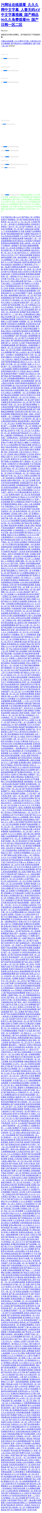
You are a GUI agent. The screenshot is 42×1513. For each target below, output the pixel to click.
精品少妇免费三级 (8, 318)
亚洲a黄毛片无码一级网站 (24, 1247)
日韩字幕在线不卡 (12, 1169)
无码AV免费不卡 (32, 664)
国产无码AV (5, 775)
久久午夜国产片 (15, 754)
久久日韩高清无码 (23, 700)
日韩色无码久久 (7, 1053)
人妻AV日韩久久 (25, 453)
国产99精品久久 (20, 875)
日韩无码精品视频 (30, 330)
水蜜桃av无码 (14, 1447)
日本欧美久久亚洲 (18, 1029)
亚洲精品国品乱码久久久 (24, 605)
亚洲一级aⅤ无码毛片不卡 (21, 631)
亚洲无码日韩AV (7, 1340)
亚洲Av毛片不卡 (25, 923)
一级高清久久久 (24, 1368)
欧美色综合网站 (27, 799)
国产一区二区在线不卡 (12, 953)
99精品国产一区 (30, 239)
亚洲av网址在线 (15, 1226)
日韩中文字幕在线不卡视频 (29, 1025)
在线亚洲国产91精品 (19, 951)
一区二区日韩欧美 (29, 1459)
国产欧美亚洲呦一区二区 (17, 306)
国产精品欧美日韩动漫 (29, 901)
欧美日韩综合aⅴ (18, 242)
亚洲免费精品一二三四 (26, 719)
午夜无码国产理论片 (15, 1501)
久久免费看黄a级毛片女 (10, 1096)
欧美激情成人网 (32, 598)
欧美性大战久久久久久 (12, 1214)
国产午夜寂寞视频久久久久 (18, 1266)
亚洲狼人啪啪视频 (12, 1274)
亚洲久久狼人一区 (24, 856)
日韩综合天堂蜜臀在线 (25, 792)
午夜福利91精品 (11, 1259)
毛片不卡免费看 (20, 458)
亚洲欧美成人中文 (32, 778)
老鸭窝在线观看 (22, 529)
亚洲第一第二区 (11, 842)
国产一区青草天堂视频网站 (19, 854)
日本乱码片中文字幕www (16, 863)
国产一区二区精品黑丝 (12, 368)
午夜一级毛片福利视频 (21, 621)
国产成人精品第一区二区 (15, 1508)
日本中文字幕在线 (32, 1221)
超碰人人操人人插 (25, 505)
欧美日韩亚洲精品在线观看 (18, 1257)
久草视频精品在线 (31, 1089)
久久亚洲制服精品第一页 (19, 1188)
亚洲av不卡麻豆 (7, 443)
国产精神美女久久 (28, 638)
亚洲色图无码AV (24, 851)
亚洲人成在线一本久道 (29, 244)
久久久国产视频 (32, 1238)
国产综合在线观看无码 (10, 685)
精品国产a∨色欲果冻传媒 (30, 441)
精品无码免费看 (7, 1100)
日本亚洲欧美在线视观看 (22, 745)
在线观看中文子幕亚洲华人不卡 (25, 266)
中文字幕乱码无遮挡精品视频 (17, 545)
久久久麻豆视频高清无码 (15, 1051)
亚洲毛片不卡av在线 (19, 460)
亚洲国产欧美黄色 (25, 823)
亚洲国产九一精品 (8, 792)
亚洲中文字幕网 (11, 1025)
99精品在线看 (34, 439)
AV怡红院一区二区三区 (12, 977)
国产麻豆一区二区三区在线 (19, 1198)
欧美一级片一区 (14, 797)
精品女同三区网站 (24, 1478)
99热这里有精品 (11, 448)
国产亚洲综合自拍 (12, 1145)
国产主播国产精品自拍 (29, 235)
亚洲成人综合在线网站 (25, 1463)
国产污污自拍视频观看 (14, 1314)
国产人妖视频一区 (33, 470)
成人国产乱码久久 (21, 254)
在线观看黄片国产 (22, 356)
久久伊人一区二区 (19, 1065)
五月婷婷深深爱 (20, 984)
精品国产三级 (23, 1328)
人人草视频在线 (30, 636)
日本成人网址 (29, 526)
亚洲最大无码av (30, 1110)
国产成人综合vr (27, 963)
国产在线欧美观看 (18, 1105)
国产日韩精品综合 (25, 1219)
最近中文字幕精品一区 (29, 1447)
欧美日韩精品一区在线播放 (27, 1001)
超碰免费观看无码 (27, 972)
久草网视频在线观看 (26, 1304)
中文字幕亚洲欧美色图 (18, 707)
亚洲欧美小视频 (13, 562)
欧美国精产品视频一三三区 (21, 794)
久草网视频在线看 (8, 1153)
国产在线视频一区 (33, 1245)
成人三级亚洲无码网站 (20, 1086)
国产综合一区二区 (14, 998)
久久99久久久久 (24, 806)
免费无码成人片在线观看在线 (26, 1100)
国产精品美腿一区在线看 (11, 655)
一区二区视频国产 (14, 417)
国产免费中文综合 (23, 1454)
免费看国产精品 (7, 934)
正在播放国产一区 (16, 1034)
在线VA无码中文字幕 (26, 273)
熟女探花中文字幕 (26, 842)
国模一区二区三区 (27, 562)
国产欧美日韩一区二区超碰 (29, 932)
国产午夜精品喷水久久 (14, 1494)
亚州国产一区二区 (14, 1174)
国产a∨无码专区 (21, 1387)
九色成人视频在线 (31, 289)
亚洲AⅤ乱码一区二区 (20, 1022)
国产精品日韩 (26, 524)
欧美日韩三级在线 (21, 766)
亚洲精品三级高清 (14, 1098)
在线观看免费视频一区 (21, 548)
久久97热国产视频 (14, 859)
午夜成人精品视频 (30, 1067)
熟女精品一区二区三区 (21, 301)
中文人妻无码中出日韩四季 (25, 733)
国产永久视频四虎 (14, 1511)
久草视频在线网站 (14, 1333)
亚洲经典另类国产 (10, 375)
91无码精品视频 (23, 569)
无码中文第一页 (25, 572)
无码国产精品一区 (25, 590)
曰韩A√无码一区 (24, 515)
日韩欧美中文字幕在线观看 (18, 465)
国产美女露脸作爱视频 (24, 1371)
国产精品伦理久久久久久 (26, 1195)
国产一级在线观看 (32, 429)
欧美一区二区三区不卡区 (15, 1290)
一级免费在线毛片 (21, 749)
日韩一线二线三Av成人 (18, 519)
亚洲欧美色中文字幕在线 (13, 1278)
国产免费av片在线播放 (10, 462)
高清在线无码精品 (12, 1276)
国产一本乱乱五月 (26, 709)
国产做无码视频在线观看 (24, 586)
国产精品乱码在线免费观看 (14, 994)
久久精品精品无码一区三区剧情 (23, 877)
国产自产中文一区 (18, 847)
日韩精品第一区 (7, 1041)
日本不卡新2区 (29, 1164)
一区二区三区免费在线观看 (14, 1283)
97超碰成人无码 (7, 586)
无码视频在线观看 (8, 346)
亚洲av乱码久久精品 (19, 1179)
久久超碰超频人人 (19, 531)
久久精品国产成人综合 (14, 1376)
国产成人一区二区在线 (10, 666)
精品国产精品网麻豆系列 (28, 728)
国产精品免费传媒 (31, 946)
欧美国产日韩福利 (33, 242)
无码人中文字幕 (18, 1373)
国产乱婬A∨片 (16, 1200)
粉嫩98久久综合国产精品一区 (17, 358)
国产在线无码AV (7, 1387)
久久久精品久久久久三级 (28, 1364)
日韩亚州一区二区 (8, 512)
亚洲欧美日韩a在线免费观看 (23, 870)
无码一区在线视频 (32, 391)
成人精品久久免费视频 (10, 1224)
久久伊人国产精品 (27, 662)
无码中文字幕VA (7, 472)
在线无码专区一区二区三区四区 (19, 882)
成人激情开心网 (20, 624)
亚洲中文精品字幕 (10, 270)
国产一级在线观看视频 (20, 1383)
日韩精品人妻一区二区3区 (22, 1397)
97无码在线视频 (30, 752)
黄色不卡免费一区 (26, 1259)
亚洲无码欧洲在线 (23, 1432)
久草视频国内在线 (16, 1269)
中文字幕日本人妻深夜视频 (11, 600)
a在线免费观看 (28, 1214)
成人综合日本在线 (19, 387)
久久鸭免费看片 (18, 1473)
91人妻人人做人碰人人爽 (22, 261)
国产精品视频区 (15, 377)
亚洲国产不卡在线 (19, 1129)
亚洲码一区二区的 (26, 965)
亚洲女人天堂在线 (25, 1008)
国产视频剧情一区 (8, 669)
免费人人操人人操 (28, 1359)
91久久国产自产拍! (27, 237)
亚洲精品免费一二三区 (20, 702)
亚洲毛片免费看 (18, 730)
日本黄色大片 (6, 1497)
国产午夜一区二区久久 (14, 477)
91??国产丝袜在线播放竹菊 (23, 1119)
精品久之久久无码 (27, 498)
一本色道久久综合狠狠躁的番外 (25, 557)
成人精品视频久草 (16, 752)
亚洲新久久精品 (29, 1160)
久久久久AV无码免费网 (10, 522)
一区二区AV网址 (13, 1055)
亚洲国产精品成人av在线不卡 (18, 1191)
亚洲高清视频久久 (18, 1300)
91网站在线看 (25, 887)
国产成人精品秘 (20, 1103)
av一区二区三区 (24, 223)
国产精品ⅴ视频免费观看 (29, 247)
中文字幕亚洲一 (34, 531)
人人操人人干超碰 (21, 1449)
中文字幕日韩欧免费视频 (29, 666)
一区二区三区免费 (28, 481)
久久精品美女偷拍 (18, 303)
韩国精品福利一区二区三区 (29, 581)
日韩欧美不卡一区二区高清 (28, 1093)
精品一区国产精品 (12, 1456)
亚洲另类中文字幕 (26, 1468)
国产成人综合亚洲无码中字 (19, 1295)
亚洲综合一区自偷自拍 (31, 998)
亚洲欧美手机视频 (27, 327)
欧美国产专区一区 (18, 588)
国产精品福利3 (22, 1409)
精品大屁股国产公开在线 (24, 455)
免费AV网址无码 (13, 481)
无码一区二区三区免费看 (13, 1212)
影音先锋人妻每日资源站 (27, 1074)
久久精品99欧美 (11, 1492)
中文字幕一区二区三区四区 (16, 365)
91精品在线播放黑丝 (30, 1347)
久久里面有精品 (7, 989)
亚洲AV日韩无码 (19, 598)
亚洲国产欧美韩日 (10, 581)
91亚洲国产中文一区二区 (11, 840)
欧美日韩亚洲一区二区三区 (27, 512)
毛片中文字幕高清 (24, 868)
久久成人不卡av (9, 1074)
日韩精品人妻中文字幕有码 (18, 899)
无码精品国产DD (26, 484)
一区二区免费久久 (23, 1127)
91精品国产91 (12, 809)
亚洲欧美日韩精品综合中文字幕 (23, 1395)
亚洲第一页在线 (14, 915)
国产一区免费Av (7, 356)
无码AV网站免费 (16, 282)
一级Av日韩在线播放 (24, 491)
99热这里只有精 (17, 714)
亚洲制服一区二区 (12, 230)
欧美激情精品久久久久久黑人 (20, 1262)
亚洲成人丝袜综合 (29, 906)
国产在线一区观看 (28, 555)
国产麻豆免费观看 (23, 251)
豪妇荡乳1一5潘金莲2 (17, 1046)
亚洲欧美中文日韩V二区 (30, 1145)
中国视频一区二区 (26, 322)
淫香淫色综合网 (23, 389)
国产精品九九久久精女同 (19, 768)
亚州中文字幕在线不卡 (21, 1115)
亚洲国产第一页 (32, 730)
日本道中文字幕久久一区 (24, 308)
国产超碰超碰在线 (19, 1330)
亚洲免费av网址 (25, 764)
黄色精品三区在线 (29, 1174)
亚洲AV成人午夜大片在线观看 (26, 1390)
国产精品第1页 (13, 574)
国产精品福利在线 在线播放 (20, 861)
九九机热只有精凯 (12, 674)
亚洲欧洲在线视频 (18, 1245)
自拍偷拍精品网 (32, 1176)
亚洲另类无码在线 (8, 1463)
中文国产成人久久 (20, 1081)
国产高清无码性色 (25, 759)
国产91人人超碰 (27, 721)
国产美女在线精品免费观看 (14, 1015)
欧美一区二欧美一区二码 (28, 270)
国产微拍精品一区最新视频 (27, 346)
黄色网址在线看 (24, 1186)
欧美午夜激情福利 (27, 735)
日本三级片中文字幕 (9, 1006)
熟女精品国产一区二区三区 (19, 958)
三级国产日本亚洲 (33, 489)
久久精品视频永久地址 (23, 1041)
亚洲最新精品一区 (26, 1492)
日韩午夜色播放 (34, 652)
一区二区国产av (17, 946)
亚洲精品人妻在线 (10, 1364)
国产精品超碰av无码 (26, 1122)
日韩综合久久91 (17, 1425)
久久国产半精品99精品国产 (29, 344)
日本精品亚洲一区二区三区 (18, 633)
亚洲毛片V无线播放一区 (13, 636)
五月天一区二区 (17, 1321)
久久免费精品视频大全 (28, 574)
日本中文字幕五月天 (28, 396)
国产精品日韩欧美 (26, 927)
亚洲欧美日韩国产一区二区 (14, 1312)
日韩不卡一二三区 (10, 315)
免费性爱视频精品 (33, 1473)
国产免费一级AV (19, 1430)
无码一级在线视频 (12, 771)
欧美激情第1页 (13, 645)
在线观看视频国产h (20, 617)
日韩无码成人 (24, 448)
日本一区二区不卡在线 (31, 1098)
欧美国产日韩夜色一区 (14, 579)
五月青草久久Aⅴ (30, 970)
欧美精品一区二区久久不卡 (14, 1243)
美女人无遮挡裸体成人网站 (29, 315)
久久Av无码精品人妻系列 (17, 1155)
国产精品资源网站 (30, 405)
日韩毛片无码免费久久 (16, 517)
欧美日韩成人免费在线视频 (18, 1039)
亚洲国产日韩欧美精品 (28, 979)
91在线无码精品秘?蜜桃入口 (16, 1504)
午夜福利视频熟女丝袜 (21, 550)
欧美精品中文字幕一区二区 (14, 1285)
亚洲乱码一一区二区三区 (13, 1138)
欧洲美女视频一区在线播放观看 (21, 382)
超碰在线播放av (29, 821)
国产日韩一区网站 (18, 564)
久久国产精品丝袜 (14, 263)
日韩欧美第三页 (28, 754)
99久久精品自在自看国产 (19, 650)
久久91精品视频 (27, 692)
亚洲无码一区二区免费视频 (16, 1406)
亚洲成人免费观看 (21, 1380)
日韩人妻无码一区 (26, 918)
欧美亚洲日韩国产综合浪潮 (28, 510)
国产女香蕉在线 (22, 975)
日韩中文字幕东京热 (32, 1494)
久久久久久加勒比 (15, 835)
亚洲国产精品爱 (30, 885)
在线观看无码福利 (33, 1430)
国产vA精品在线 (26, 230)
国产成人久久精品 (18, 738)
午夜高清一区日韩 (18, 1193)
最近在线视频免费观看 (26, 1366)
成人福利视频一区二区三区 (21, 1402)
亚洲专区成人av (24, 1392)
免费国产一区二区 (24, 427)
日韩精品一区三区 (23, 1437)
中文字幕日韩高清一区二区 (29, 1385)
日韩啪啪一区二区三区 (12, 1459)
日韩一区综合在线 (10, 453)
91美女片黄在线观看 (27, 567)
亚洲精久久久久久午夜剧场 (11, 1357)
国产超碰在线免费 (16, 239)
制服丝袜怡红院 (17, 415)
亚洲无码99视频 (32, 553)
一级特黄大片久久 (16, 277)
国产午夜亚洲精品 (33, 1290)
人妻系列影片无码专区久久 (23, 804)
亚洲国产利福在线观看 (29, 825)
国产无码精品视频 (27, 1435)
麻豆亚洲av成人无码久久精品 (27, 1461)
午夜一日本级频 (7, 605)
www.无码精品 (20, 472)
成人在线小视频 (24, 873)
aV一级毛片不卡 (32, 1051)
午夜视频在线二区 (19, 436)
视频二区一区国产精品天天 (24, 939)
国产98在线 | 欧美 (16, 1164)
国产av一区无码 (11, 344)
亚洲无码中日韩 (21, 413)
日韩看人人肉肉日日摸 (18, 659)
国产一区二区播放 (17, 1013)
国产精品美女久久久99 (10, 1475)
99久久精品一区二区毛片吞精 (17, 451)
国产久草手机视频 (19, 1281)
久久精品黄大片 (32, 1029)
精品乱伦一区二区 (27, 640)
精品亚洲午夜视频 (16, 526)
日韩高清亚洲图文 (28, 1217)
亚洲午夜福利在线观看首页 (26, 384)
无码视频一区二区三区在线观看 (25, 1302)
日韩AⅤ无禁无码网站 (11, 1131)
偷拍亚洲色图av (24, 422)
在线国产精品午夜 (26, 645)
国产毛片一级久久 (22, 1340)
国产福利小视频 (29, 600)
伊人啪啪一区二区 (21, 942)
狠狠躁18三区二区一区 (12, 1482)
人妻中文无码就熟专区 (16, 1048)
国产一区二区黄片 (16, 1108)
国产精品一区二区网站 (31, 218)
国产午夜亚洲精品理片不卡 (18, 1428)
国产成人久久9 (13, 1468)
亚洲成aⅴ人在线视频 (9, 590)
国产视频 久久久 (34, 982)
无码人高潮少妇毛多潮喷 (20, 619)
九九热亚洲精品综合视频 (19, 1084)
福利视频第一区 (30, 783)
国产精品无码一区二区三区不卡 (21, 1044)
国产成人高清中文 (8, 432)
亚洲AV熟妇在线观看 (19, 678)
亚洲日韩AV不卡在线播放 (15, 1485)
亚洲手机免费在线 (29, 263)
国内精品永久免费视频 (14, 704)
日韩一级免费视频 (10, 296)
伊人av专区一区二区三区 (26, 1399)
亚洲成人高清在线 (16, 289)
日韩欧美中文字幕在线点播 (21, 830)
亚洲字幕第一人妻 (16, 1378)
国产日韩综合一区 (23, 1148)
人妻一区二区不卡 (19, 740)
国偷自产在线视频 (27, 657)
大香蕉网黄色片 (7, 538)
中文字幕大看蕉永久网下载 (21, 968)
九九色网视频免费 (21, 761)
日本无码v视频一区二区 (18, 1264)
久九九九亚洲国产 (26, 1202)
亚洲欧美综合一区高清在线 (18, 439)
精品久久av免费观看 (20, 818)
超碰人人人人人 (34, 538)
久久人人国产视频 (10, 764)
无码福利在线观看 (18, 664)
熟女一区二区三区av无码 (22, 1162)
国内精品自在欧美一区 (10, 1326)
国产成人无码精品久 (27, 716)
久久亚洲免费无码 (21, 595)
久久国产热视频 (11, 322)
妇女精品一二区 (29, 1183)
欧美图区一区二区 (19, 1181)
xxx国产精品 (23, 1079)
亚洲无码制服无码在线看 (30, 987)
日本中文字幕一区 (8, 1001)
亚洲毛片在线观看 (19, 602)
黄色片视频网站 (30, 1487)
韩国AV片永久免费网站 (16, 536)
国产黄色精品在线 (8, 541)
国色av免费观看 (25, 809)
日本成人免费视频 (20, 930)
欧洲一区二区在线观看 (31, 683)
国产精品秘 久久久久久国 (15, 1238)
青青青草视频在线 (12, 363)
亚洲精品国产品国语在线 (30, 1169)
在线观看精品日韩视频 (10, 334)
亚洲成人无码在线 (15, 1160)
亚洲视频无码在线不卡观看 (23, 1411)
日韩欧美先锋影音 (28, 349)
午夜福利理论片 (29, 849)
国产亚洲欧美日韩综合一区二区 (26, 773)
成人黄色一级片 (27, 797)
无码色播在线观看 (23, 1414)
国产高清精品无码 (18, 1307)
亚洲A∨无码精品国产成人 (13, 896)
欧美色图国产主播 (19, 711)
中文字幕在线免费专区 (23, 493)
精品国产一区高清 (18, 553)
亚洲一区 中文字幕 (23, 541)
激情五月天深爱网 (21, 360)
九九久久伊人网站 (18, 1354)
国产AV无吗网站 (30, 1378)
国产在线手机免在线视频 (11, 963)
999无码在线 (15, 638)
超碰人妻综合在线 (23, 1134)
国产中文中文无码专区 (20, 889)
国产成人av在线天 (19, 353)
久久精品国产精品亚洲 (27, 1124)
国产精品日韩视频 (29, 1421)
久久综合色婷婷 (20, 538)
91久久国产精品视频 (24, 318)
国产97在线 (34, 942)
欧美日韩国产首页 (14, 1010)
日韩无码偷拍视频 (12, 327)
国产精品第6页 (9, 1506)
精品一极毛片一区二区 (23, 747)
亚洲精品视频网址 (27, 1326)
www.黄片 (14, 697)
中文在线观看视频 (21, 576)
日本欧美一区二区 (8, 1134)
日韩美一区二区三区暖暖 (24, 1250)
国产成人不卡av (7, 1247)
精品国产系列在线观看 (29, 408)
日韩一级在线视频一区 (21, 258)
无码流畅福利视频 (15, 1319)
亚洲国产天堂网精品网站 (19, 892)
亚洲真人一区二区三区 (10, 780)
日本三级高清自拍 (8, 1027)
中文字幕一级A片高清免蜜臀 (12, 534)
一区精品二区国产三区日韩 (23, 1342)
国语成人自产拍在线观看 (29, 1323)
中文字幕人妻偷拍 (16, 1089)
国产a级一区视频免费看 (30, 1055)
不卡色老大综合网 (14, 811)
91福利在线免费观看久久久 (25, 989)
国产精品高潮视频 (22, 647)
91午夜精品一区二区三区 (28, 1470)
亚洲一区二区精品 (12, 657)
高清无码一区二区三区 (23, 612)
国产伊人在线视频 (12, 1072)
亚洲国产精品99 (34, 1181)
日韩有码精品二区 (28, 351)
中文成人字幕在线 (21, 742)
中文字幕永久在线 (21, 816)
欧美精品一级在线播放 (14, 1335)
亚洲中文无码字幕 (16, 1143)
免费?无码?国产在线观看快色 (22, 607)
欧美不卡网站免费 (12, 420)
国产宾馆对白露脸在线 (29, 688)
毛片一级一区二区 (8, 1293)
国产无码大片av (15, 1421)
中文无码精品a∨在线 (19, 920)
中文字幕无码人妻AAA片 (11, 218)
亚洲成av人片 (32, 863)
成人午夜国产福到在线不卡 (16, 467)
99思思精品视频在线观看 (13, 1110)
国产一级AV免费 (7, 1058)
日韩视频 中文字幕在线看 (13, 894)
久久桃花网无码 (15, 1060)
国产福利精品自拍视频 (20, 341)
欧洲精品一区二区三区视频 (14, 1499)
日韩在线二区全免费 (11, 1210)
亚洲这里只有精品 (10, 927)
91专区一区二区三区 (13, 790)
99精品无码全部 (18, 1167)
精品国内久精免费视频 (30, 332)
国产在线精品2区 (22, 944)
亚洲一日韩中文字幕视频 (20, 1444)
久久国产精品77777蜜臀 (25, 937)
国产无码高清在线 (33, 960)
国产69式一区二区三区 (32, 1338)
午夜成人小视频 (9, 389)
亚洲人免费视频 (27, 1352)
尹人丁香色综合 (7, 612)
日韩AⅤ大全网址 (17, 429)
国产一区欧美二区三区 (29, 334)
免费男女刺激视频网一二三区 (24, 370)
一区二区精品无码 (8, 1195)
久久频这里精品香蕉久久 (24, 500)
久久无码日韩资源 (10, 728)
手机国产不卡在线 (25, 1032)
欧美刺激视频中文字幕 (15, 232)
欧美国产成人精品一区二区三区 (16, 1229)
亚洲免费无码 (17, 908)
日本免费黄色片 (34, 1003)
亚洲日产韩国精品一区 (10, 220)
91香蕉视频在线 (26, 1224)
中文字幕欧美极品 (10, 918)
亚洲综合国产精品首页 (20, 434)
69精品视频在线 (30, 1062)
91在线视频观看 (11, 837)
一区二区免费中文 (29, 723)
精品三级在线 (34, 1039)
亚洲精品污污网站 (23, 249)
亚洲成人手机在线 (10, 709)
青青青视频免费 (30, 1138)
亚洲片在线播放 (20, 543)
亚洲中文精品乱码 (16, 970)
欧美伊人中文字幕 (13, 1288)
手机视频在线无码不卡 (14, 287)
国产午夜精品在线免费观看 (25, 292)
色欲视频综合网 (9, 1478)
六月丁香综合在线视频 (23, 256)
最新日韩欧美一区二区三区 (11, 1183)
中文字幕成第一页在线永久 (18, 1117)
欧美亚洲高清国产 (31, 1321)
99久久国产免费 (7, 984)
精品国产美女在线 (10, 1451)
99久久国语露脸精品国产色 (23, 1442)
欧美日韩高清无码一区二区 (18, 403)
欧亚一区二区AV (15, 405)
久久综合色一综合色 (11, 987)
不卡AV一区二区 (26, 280)
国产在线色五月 (13, 498)
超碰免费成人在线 (19, 1091)
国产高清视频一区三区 (21, 560)
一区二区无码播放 (28, 394)
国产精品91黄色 (22, 669)
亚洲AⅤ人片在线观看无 (25, 1205)
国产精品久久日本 (27, 674)
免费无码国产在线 (33, 1354)
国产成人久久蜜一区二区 (26, 626)
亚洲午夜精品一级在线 (23, 1440)
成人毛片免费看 (34, 353)
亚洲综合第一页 (34, 602)
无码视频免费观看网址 (16, 379)
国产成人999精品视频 (22, 1053)
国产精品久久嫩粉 (21, 443)
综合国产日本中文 (16, 1020)
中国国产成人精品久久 (28, 375)
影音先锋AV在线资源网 (14, 391)
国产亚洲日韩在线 (27, 220)
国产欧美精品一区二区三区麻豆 (19, 1297)
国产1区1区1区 (16, 1067)
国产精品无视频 (25, 446)
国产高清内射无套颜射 (31, 790)
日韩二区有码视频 (10, 567)
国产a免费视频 (20, 726)
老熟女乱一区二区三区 (20, 398)
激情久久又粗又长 (29, 368)
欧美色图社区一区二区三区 (19, 614)
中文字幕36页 (16, 330)
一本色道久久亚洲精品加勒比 (18, 225)
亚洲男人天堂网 (34, 519)
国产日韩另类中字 (8, 944)
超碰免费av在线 (20, 643)
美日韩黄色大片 (29, 1319)
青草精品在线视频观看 (10, 244)
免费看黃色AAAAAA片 (30, 1131)
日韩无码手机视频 (25, 949)
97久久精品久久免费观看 (11, 394)
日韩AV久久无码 (34, 460)
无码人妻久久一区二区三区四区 (13, 1240)
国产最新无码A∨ (10, 1093)
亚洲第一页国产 (30, 714)
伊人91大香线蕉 (11, 1202)
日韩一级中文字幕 (33, 1150)
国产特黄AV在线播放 (20, 299)
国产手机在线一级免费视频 (27, 337)
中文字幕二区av (13, 280)
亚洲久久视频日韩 (10, 1233)
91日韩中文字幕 (18, 1176)
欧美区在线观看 (22, 1293)
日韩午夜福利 (18, 787)
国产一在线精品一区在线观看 (26, 934)
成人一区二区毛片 (19, 982)
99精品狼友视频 (13, 1435)
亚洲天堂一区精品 (23, 1506)
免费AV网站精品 (17, 778)
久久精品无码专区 (23, 1153)
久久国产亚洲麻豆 (23, 1172)
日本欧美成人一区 (10, 932)
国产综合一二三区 (31, 282)
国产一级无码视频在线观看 (16, 1157)
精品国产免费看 (18, 785)
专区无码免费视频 (16, 1062)
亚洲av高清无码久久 (24, 1141)
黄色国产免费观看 (33, 847)
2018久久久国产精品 (9, 510)
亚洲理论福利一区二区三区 (19, 496)
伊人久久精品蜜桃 (10, 446)
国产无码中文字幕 (14, 723)
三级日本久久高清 (27, 1077)
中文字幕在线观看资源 (29, 507)
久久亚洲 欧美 (18, 1221)
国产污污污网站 (30, 1020)
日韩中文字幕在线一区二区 (18, 474)
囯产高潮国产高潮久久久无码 (18, 1416)
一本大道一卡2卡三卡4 (12, 906)
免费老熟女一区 (32, 1300)
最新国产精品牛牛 (8, 491)
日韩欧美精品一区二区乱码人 (19, 681)
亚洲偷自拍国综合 (14, 683)
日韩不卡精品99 (25, 697)
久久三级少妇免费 (18, 960)
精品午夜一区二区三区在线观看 (21, 311)
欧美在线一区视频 (10, 979)
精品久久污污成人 (21, 1345)
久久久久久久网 (32, 536)
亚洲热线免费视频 (27, 695)
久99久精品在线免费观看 (29, 583)
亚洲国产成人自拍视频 (18, 652)
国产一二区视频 (9, 427)
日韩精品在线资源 (10, 1255)
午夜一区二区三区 (23, 432)
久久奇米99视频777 (20, 294)
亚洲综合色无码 (22, 320)
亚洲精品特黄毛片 (8, 1432)
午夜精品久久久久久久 (10, 441)
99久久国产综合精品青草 (20, 671)
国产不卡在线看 (27, 339)
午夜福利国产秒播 (19, 609)
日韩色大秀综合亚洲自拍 (11, 1352)
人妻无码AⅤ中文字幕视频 (24, 828)
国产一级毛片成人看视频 (15, 1150)
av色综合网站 (19, 1252)
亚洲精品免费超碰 (27, 522)
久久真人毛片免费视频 (27, 1006)
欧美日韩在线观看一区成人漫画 (17, 757)
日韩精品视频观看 (14, 1271)
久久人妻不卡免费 (30, 1357)
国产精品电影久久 (26, 1451)
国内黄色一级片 (9, 1409)
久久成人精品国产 (23, 593)
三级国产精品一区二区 (16, 996)
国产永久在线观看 (19, 1036)
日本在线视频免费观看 (14, 783)
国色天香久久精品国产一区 (29, 837)
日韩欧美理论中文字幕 (29, 685)
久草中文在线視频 (33, 1193)
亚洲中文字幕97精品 (19, 775)
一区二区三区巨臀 (8, 1148)
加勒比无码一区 (9, 868)
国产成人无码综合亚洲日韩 (18, 844)
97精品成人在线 (11, 1385)
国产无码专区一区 (19, 1112)
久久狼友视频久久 (16, 1404)
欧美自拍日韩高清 (19, 1497)
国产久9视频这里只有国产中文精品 (24, 503)
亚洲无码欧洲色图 (25, 410)
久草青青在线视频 (18, 275)
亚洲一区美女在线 (29, 1511)
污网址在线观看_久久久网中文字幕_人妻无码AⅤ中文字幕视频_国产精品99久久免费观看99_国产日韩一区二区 (20, 15)
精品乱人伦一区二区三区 (17, 676)
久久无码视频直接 (16, 1487)
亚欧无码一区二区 (26, 296)
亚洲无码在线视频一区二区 (14, 489)
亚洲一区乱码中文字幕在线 (11, 849)
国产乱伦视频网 (20, 1349)
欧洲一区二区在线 (8, 249)
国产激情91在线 (10, 856)
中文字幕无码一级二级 (29, 420)
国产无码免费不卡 (26, 1255)
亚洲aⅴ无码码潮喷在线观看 (17, 1231)
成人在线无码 (14, 662)
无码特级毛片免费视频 (16, 325)
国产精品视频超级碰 (11, 235)
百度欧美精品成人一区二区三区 (24, 813)
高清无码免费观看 (29, 1010)
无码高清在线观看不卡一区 (19, 1466)
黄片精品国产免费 (8, 1172)
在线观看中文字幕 (12, 901)
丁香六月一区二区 (14, 228)
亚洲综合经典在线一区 (28, 1233)
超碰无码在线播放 (33, 1015)
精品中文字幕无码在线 (29, 690)
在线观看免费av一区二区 (18, 832)
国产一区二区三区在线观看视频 (16, 911)
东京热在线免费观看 (20, 628)
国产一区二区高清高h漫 (18, 1309)
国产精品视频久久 (10, 572)
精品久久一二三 (30, 1034)
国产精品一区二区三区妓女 (14, 470)
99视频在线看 (17, 925)
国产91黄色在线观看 (15, 1480)
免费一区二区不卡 (33, 588)
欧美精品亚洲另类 (18, 1418)
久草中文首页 (24, 1236)
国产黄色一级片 (20, 1003)
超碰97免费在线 (34, 1349)
